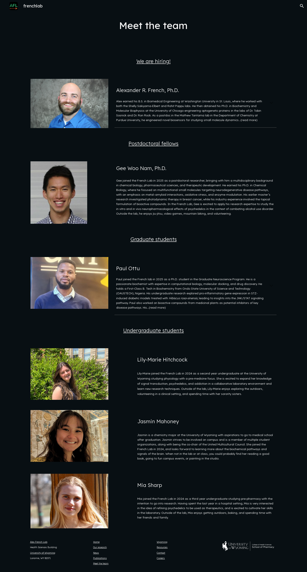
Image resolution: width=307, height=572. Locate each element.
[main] (153, 25)
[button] (302, 6)
